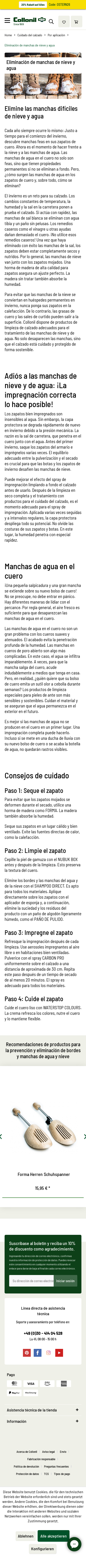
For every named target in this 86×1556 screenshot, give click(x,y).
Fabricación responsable (41, 1459)
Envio (63, 1451)
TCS (46, 1474)
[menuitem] (8, 21)
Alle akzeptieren (53, 1535)
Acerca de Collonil (27, 1451)
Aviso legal (48, 1451)
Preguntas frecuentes (56, 1466)
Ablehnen (25, 1535)
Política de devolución (26, 1466)
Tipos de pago (62, 1474)
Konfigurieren (42, 1548)
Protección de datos (27, 1474)
